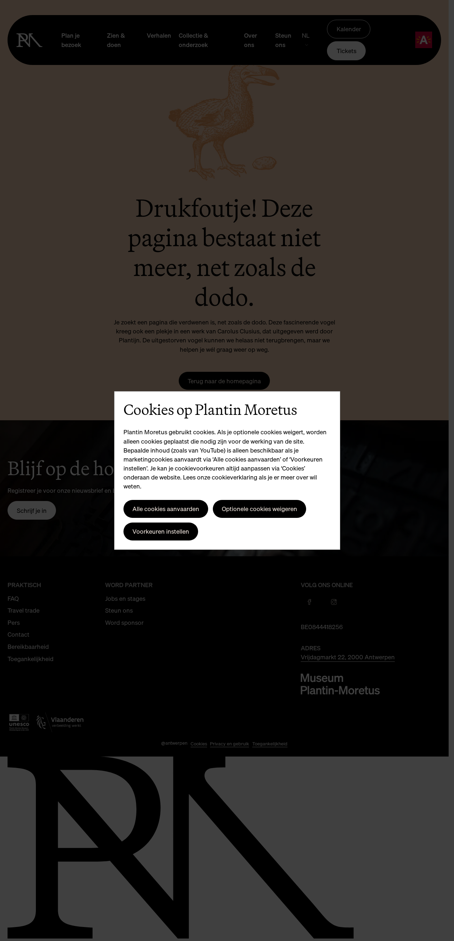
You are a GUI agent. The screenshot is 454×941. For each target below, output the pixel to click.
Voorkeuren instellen (160, 531)
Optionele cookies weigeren (259, 509)
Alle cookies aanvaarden (165, 509)
